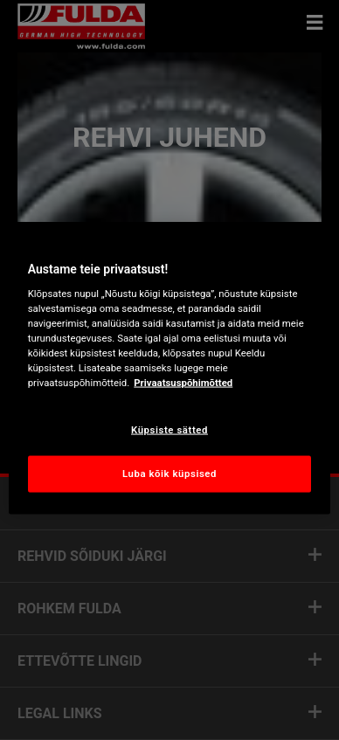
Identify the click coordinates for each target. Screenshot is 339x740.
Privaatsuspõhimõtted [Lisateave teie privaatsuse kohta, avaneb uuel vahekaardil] (183, 383)
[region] (170, 370)
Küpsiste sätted (169, 429)
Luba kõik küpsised (169, 473)
